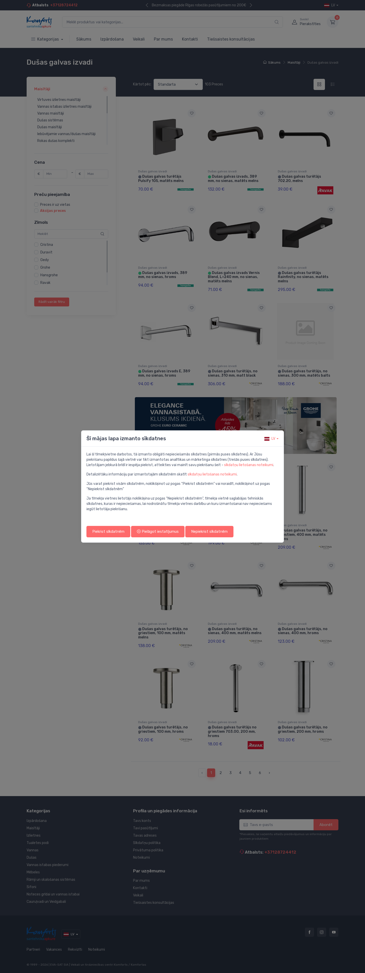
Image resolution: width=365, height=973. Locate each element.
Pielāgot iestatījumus (158, 531)
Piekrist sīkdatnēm (108, 531)
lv (269, 438)
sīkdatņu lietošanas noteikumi (248, 465)
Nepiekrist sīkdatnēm (209, 531)
